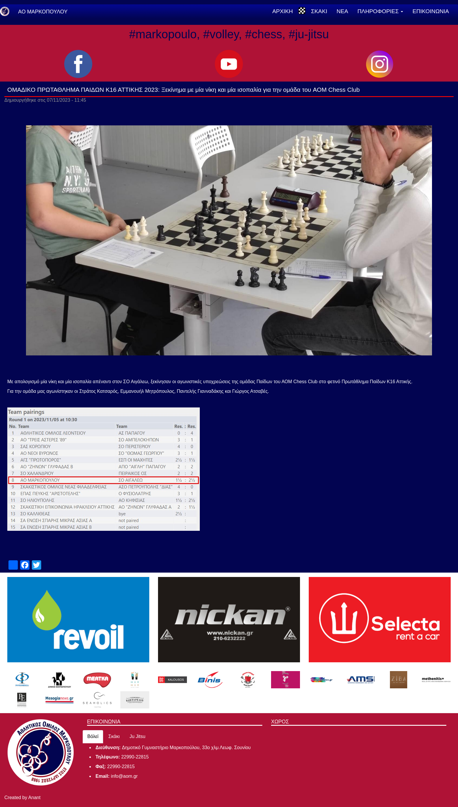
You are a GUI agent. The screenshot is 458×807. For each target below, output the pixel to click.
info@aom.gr (124, 776)
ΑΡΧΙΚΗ (282, 11)
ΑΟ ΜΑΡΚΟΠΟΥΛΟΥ (42, 12)
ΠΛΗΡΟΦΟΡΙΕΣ (380, 11)
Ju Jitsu (137, 736)
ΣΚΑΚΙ (319, 11)
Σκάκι (114, 736)
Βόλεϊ (92, 736)
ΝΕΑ (342, 11)
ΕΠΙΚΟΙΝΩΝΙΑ (430, 11)
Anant (34, 797)
